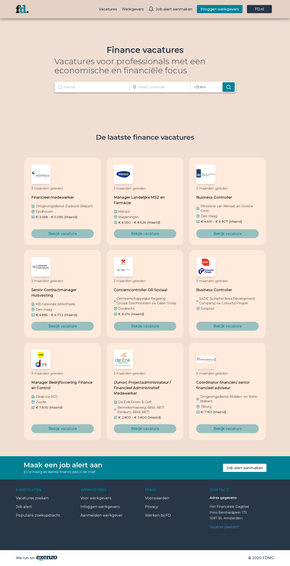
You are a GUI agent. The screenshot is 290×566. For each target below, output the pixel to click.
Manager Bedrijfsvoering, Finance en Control (61, 385)
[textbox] (91, 87)
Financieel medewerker (52, 197)
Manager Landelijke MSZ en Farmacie (139, 200)
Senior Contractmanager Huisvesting (54, 293)
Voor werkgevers (95, 498)
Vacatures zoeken (32, 498)
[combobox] (92, 87)
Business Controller (214, 197)
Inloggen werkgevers (100, 507)
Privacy (151, 507)
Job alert (24, 507)
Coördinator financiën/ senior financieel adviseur (223, 385)
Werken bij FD (158, 515)
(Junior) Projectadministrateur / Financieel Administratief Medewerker (142, 387)
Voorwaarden (157, 498)
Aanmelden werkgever (101, 515)
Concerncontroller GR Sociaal (140, 290)
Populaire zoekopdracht (38, 515)
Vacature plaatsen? (224, 527)
